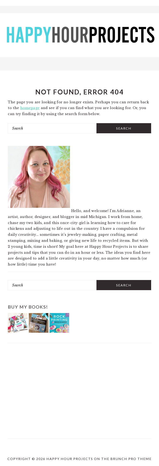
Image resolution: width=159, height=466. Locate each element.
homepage (30, 108)
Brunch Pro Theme (131, 459)
